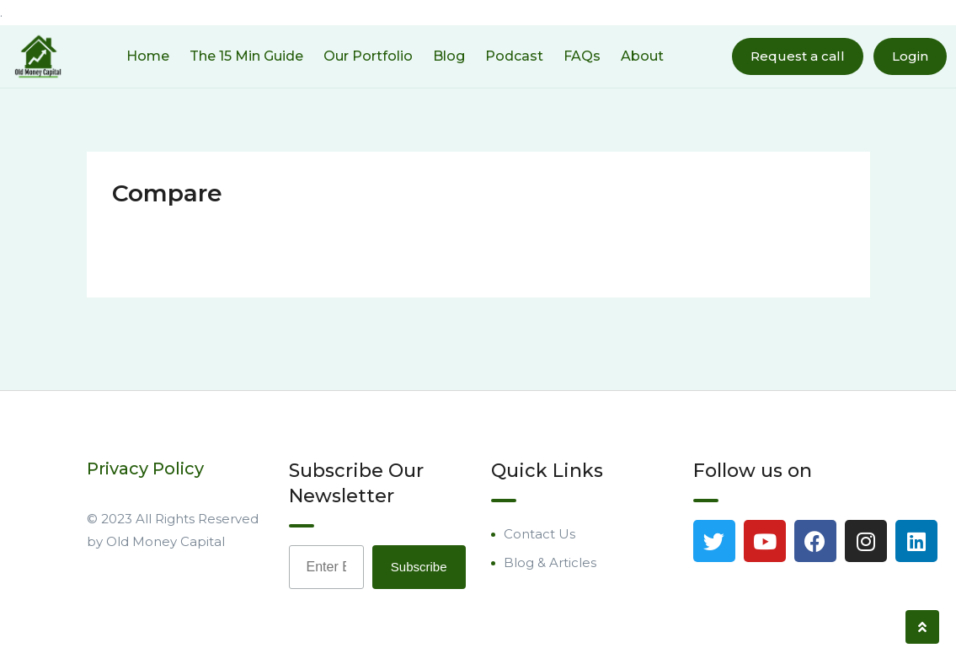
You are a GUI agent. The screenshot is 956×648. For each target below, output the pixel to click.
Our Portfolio (368, 56)
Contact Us (539, 534)
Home (147, 56)
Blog (449, 56)
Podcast (514, 56)
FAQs (582, 56)
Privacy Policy (145, 468)
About (642, 56)
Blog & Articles (550, 562)
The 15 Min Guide (246, 56)
